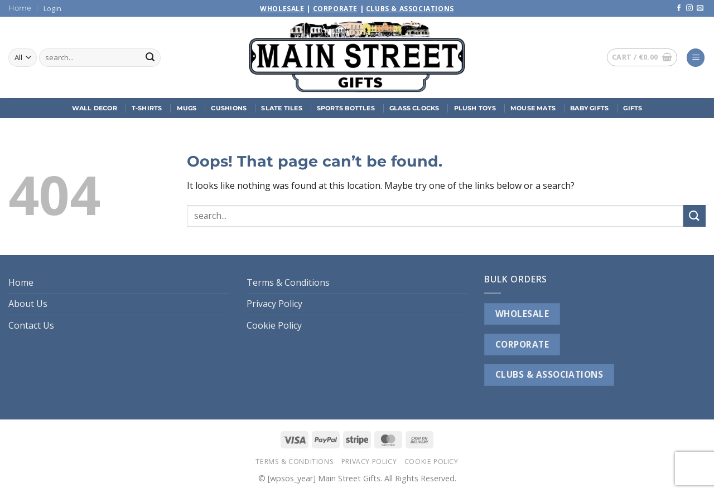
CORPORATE (522, 344)
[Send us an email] (700, 8)
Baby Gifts (589, 108)
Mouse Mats (533, 108)
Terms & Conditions (288, 282)
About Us (27, 303)
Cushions (229, 108)
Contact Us (31, 325)
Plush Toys (475, 108)
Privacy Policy (274, 303)
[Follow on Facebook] (679, 8)
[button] (52, 8)
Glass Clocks (414, 108)
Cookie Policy (274, 325)
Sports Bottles (346, 108)
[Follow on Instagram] (689, 8)
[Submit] (150, 57)
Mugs (187, 108)
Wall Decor (94, 108)
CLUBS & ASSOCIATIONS (549, 374)
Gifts (632, 108)
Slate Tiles (281, 108)
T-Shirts (147, 108)
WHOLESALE (522, 313)
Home (19, 8)
